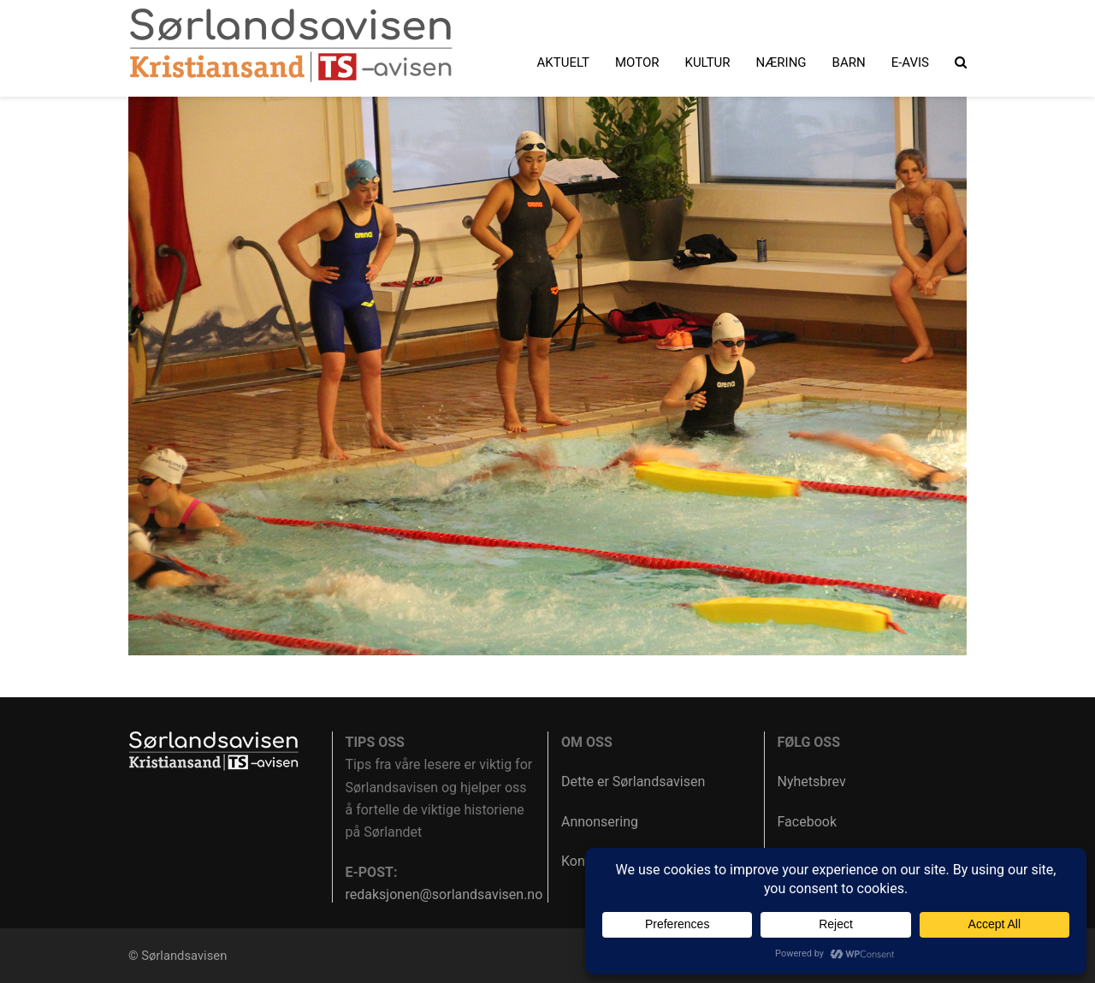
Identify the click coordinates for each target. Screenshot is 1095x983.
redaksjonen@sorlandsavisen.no (444, 894)
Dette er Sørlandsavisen (633, 781)
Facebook (807, 822)
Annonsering (599, 822)
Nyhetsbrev (812, 781)
